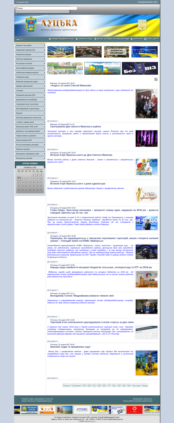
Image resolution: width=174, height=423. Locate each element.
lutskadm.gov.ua (89, 421)
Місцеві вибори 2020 (24, 140)
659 (104, 385)
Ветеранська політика (24, 158)
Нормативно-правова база (25, 50)
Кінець (144, 385)
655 (84, 385)
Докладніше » (53, 121)
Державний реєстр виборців (26, 100)
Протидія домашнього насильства (28, 118)
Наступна (136, 385)
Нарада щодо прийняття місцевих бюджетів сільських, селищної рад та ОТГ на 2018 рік (101, 267)
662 (119, 385)
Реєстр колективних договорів (27, 145)
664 (129, 385)
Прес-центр (153, 39)
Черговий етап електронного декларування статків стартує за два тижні (92, 322)
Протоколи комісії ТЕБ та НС (27, 127)
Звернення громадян (23, 54)
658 (99, 385)
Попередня (76, 385)
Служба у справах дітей (25, 122)
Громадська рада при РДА (25, 95)
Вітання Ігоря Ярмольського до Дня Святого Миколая (81, 155)
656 (89, 385)
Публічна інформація (24, 59)
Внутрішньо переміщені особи (27, 154)
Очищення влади (22, 77)
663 (124, 385)
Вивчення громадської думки (27, 81)
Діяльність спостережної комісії (28, 131)
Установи (19, 91)
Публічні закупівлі (23, 149)
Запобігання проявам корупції (27, 72)
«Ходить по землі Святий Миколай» (71, 85)
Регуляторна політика (24, 63)
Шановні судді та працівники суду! (70, 347)
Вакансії (19, 113)
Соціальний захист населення (27, 104)
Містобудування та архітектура (27, 109)
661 (114, 385)
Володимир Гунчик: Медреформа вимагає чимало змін (82, 295)
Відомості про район (24, 45)
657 (94, 385)
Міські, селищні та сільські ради (113, 39)
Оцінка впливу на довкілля (26, 136)
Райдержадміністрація (63, 39)
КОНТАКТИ (138, 39)
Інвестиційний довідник (25, 68)
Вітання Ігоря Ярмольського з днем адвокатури (77, 183)
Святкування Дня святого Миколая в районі (75, 126)
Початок (66, 385)
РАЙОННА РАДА (86, 39)
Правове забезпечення (24, 86)
